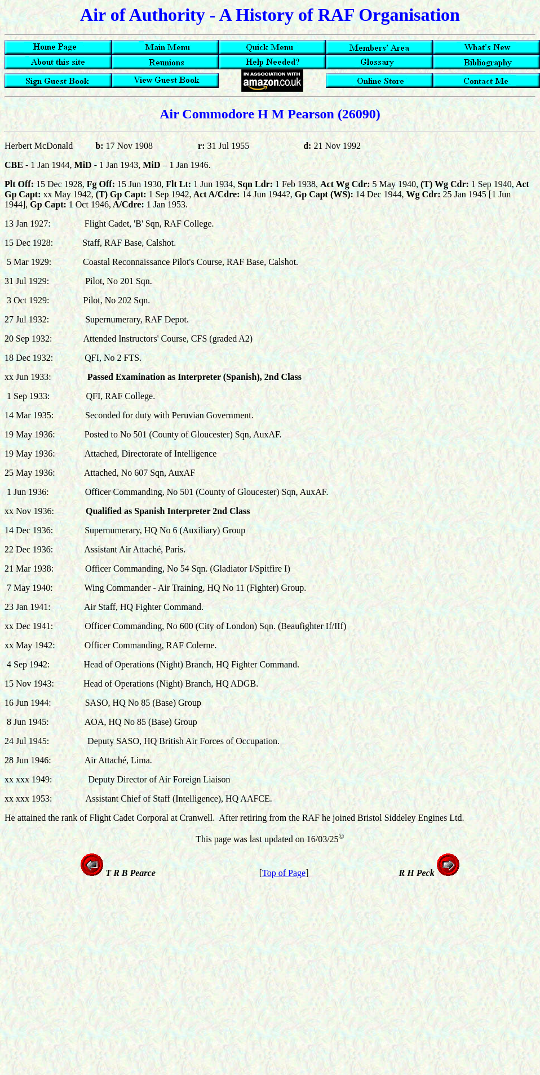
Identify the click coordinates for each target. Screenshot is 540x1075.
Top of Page (284, 873)
